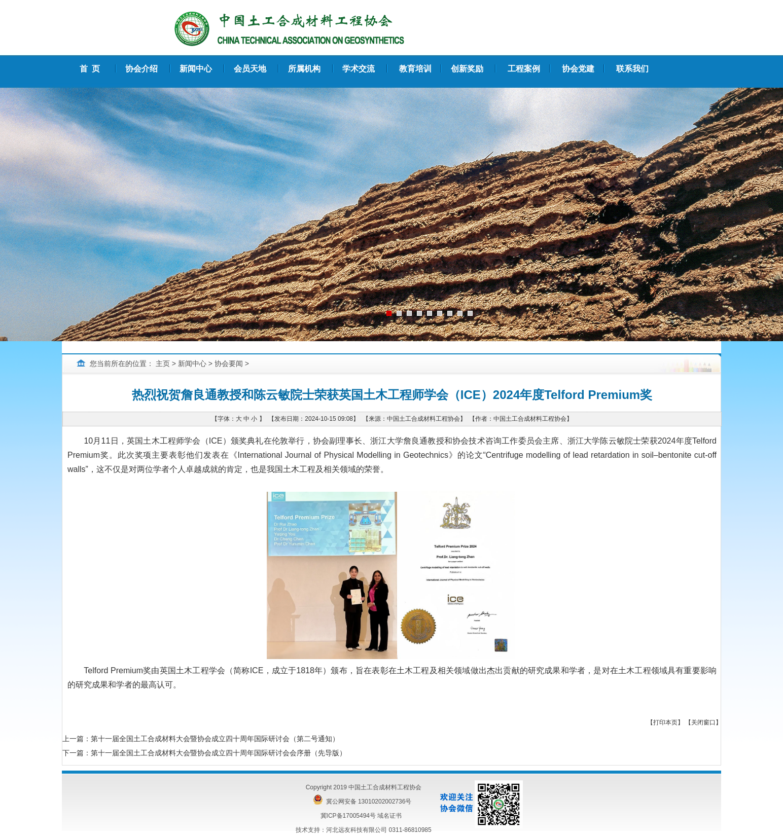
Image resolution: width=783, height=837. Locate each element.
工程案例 (524, 68)
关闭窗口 (703, 722)
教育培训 (415, 68)
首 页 (90, 68)
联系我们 (632, 68)
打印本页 (665, 722)
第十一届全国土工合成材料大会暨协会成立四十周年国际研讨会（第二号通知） (215, 739)
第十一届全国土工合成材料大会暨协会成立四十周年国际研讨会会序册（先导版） (218, 753)
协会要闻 (229, 363)
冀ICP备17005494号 (348, 815)
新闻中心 (192, 363)
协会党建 (578, 68)
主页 (163, 363)
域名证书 (389, 815)
